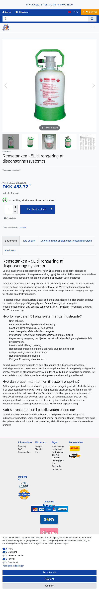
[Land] (69, 12)
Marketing (12, 552)
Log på (38, 446)
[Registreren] (22, 12)
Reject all (49, 579)
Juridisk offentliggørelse (58, 460)
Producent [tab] (10, 250)
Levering (22, 227)
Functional (13, 562)
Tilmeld (38, 449)
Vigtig (10, 548)
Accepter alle (49, 572)
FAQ (20, 449)
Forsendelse (24, 452)
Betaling (22, 446)
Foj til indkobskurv (39, 209)
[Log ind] (7, 12)
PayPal (11, 559)
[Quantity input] (9, 209)
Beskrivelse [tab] (11, 240)
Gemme (49, 585)
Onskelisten (10, 218)
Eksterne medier (15, 555)
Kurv (37, 452)
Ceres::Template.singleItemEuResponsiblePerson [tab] (66, 240)
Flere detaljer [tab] (29, 240)
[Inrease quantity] (15, 207)
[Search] (92, 19)
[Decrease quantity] (15, 211)
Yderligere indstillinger (13, 566)
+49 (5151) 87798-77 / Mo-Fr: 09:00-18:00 (49, 4)
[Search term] (45, 19)
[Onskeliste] (77, 12)
